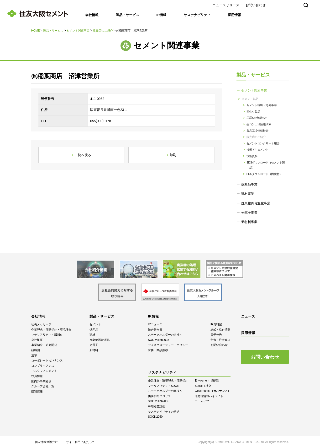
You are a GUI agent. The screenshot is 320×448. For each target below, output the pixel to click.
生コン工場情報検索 (259, 124)
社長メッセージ (41, 324)
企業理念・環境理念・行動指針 (168, 380)
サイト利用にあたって (80, 442)
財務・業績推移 (158, 350)
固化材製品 (253, 111)
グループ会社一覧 (42, 386)
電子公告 (216, 334)
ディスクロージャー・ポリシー (168, 345)
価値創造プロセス (159, 396)
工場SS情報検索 (257, 118)
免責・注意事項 (220, 340)
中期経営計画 (156, 406)
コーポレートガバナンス (47, 360)
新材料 (93, 350)
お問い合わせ (256, 5)
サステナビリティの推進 (163, 411)
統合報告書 (155, 329)
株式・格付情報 (220, 329)
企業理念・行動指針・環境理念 (51, 329)
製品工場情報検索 (257, 130)
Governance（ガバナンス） (212, 391)
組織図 (35, 350)
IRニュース (155, 324)
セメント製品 (250, 99)
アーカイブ (202, 401)
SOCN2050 (155, 416)
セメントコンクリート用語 (263, 143)
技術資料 (252, 156)
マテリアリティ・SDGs (46, 334)
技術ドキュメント (257, 149)
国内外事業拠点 (41, 381)
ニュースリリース (226, 5)
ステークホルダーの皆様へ (165, 334)
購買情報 (37, 391)
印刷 (172, 155)
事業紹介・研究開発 (44, 345)
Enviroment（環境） (208, 380)
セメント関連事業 (78, 30)
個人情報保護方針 (46, 442)
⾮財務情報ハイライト (209, 396)
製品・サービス (127, 15)
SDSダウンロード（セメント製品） (266, 165)
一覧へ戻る (82, 155)
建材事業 (247, 194)
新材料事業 (249, 222)
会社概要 (37, 340)
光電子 (93, 345)
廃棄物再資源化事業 (255, 203)
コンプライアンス (42, 365)
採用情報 (234, 15)
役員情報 (37, 376)
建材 (92, 334)
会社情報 (92, 15)
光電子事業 (249, 212)
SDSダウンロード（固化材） (264, 174)
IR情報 (161, 15)
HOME (35, 30)
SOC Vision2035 (158, 340)
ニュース (248, 316)
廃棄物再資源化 (99, 340)
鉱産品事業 (249, 184)
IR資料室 (216, 324)
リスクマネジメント (44, 370)
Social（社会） (204, 386)
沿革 (34, 355)
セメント (95, 324)
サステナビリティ (197, 15)
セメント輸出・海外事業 (262, 105)
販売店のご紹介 (103, 30)
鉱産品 (93, 329)
